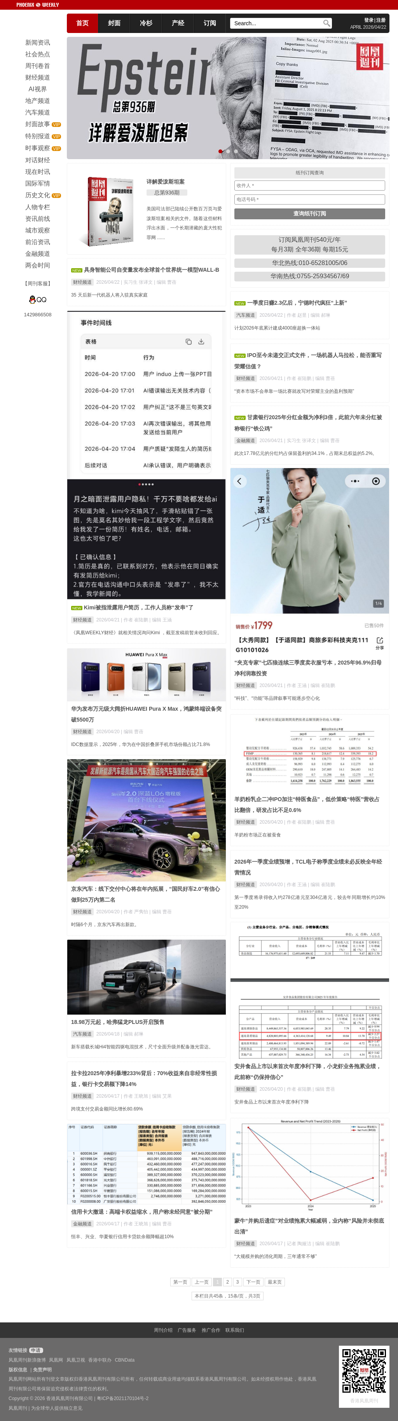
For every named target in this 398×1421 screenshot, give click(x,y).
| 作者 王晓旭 (135, 1096)
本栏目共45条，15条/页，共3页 (227, 1296)
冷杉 (146, 23)
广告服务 (187, 1330)
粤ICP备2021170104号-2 (122, 1398)
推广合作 (211, 1330)
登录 (369, 20)
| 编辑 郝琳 (319, 315)
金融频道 (245, 440)
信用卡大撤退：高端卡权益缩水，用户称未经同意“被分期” (142, 1212)
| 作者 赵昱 (296, 315)
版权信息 (18, 1369)
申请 (35, 1350)
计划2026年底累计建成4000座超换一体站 (277, 328)
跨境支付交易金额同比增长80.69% (107, 1109)
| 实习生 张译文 (137, 282)
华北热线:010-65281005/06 (309, 263)
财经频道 (82, 282)
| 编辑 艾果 (160, 1096)
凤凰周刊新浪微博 (27, 1360)
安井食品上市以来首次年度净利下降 (271, 1102)
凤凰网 (56, 1360)
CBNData (124, 1360)
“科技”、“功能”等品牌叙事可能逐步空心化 (277, 698)
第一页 (180, 1282)
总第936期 (167, 192)
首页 (82, 23)
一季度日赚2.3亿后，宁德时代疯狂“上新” (297, 303)
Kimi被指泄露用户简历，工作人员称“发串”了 (139, 607)
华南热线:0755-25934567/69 (310, 276)
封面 (114, 23)
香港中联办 (100, 1360)
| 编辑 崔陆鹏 (321, 685)
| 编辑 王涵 (160, 620)
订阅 (210, 23)
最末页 (275, 1282)
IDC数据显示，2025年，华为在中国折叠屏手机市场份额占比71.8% (140, 744)
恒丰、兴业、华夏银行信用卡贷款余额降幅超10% (122, 1236)
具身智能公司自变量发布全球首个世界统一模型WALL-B (151, 270)
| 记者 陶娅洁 (298, 1243)
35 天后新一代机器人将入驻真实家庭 (109, 295)
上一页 (202, 1282)
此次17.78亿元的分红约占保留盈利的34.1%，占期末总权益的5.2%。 (305, 453)
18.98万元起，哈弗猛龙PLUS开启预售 (117, 1022)
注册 (381, 20)
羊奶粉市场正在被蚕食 (257, 835)
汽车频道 (245, 315)
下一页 (253, 1282)
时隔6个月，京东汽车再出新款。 (105, 924)
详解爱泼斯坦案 (166, 182)
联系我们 (234, 1330)
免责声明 (42, 1369)
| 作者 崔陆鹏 (135, 620)
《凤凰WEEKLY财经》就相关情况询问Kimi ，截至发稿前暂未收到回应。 (146, 632)
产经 (178, 23)
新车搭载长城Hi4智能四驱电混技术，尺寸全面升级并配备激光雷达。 (142, 1047)
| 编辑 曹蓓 (165, 282)
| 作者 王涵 (296, 685)
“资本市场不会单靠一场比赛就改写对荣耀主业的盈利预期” (294, 391)
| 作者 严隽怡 (135, 911)
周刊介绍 (163, 1330)
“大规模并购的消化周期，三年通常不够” (275, 1256)
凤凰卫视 (75, 1360)
